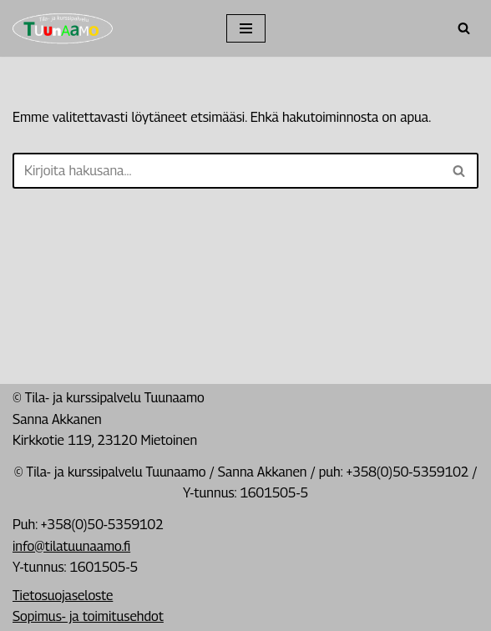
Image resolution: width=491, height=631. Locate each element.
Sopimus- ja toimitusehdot (88, 616)
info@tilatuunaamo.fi (71, 546)
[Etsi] (464, 28)
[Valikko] (246, 28)
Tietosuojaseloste (63, 595)
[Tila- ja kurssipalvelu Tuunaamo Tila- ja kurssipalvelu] (63, 28)
